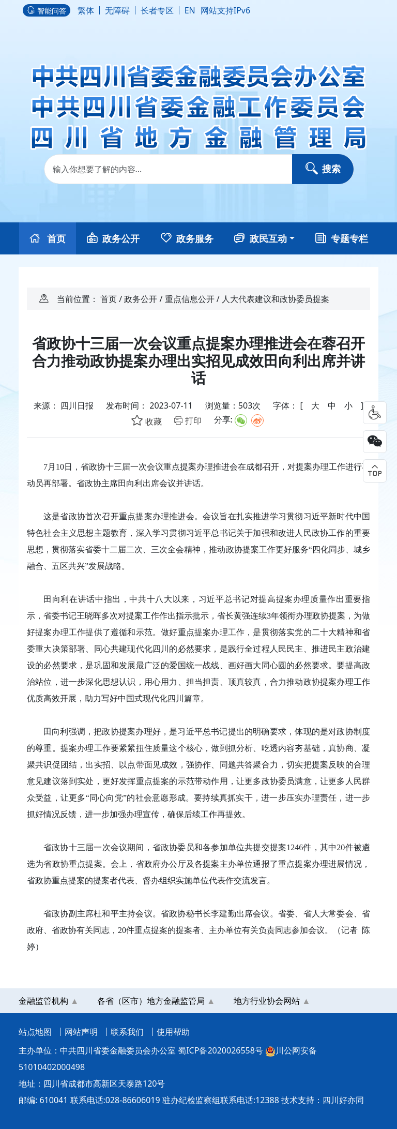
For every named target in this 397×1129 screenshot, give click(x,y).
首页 (47, 238)
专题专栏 (341, 238)
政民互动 (260, 238)
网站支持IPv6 (225, 10)
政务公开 (113, 238)
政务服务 (187, 238)
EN (190, 10)
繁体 (86, 10)
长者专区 (157, 10)
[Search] (199, 169)
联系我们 (127, 1031)
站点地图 (35, 1031)
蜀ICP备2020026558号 (220, 1050)
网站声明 (81, 1031)
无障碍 (117, 10)
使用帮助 (173, 1031)
